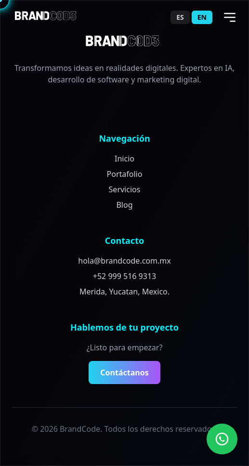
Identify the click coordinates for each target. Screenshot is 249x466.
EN (202, 17)
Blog (124, 205)
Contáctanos (124, 372)
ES (180, 17)
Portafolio (125, 174)
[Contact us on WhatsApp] (222, 439)
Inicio (124, 158)
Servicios (125, 189)
